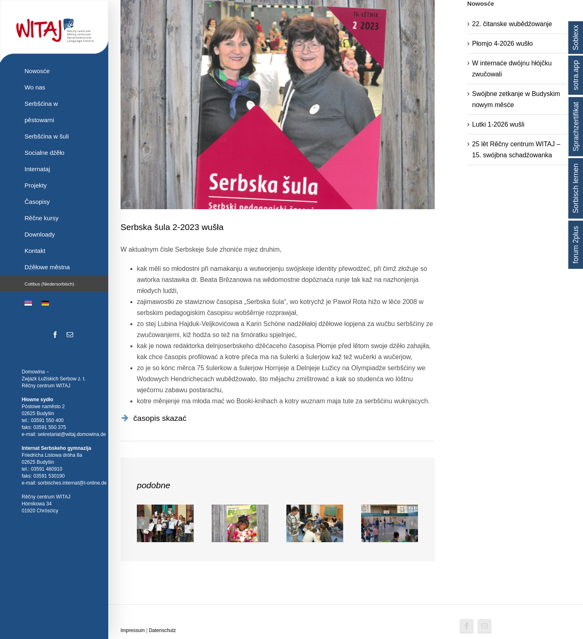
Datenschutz (162, 630)
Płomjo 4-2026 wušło (502, 43)
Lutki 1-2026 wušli (498, 124)
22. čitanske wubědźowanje (512, 23)
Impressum (133, 630)
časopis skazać (159, 418)
